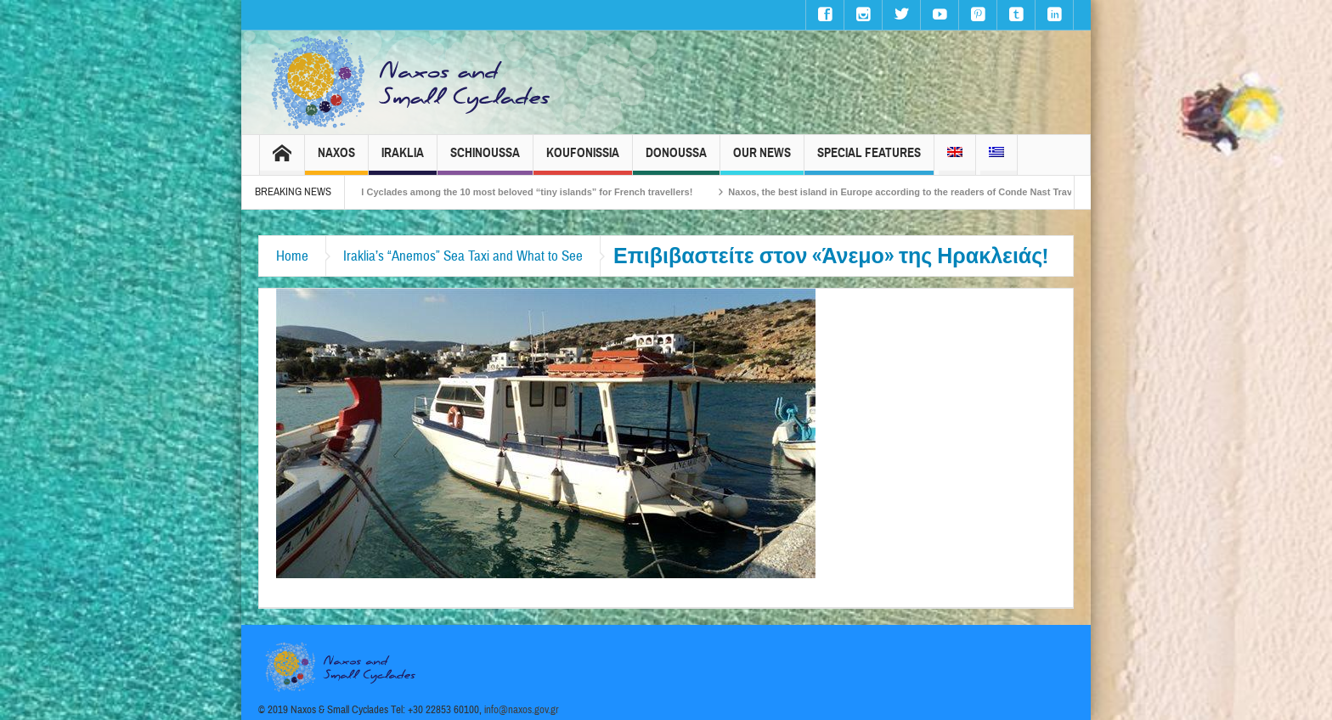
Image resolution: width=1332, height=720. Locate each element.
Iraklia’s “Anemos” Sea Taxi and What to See (463, 256)
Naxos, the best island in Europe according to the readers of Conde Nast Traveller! (922, 192)
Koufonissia (582, 160)
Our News (762, 160)
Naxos (336, 160)
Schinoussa (485, 160)
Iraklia (403, 160)
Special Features (869, 160)
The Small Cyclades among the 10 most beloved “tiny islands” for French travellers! (516, 192)
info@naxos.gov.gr (521, 710)
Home (292, 256)
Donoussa (676, 160)
